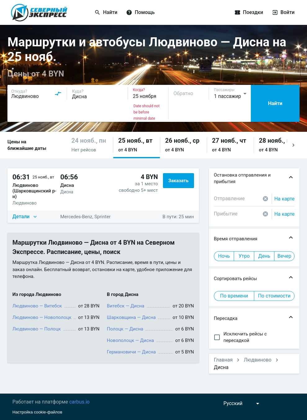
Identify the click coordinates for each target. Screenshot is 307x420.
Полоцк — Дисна (125, 329)
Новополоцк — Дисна (130, 340)
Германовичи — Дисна (131, 352)
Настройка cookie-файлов (37, 412)
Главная (223, 360)
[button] (89, 145)
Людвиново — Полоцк (36, 329)
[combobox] (36, 93)
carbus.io (79, 402)
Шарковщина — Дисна (131, 317)
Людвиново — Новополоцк (41, 317)
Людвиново (257, 360)
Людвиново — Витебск (37, 306)
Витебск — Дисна (125, 306)
